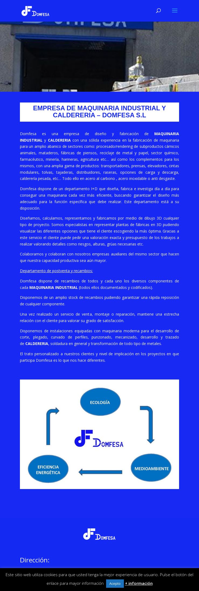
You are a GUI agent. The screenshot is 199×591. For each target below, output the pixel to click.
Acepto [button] (115, 583)
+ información (139, 583)
